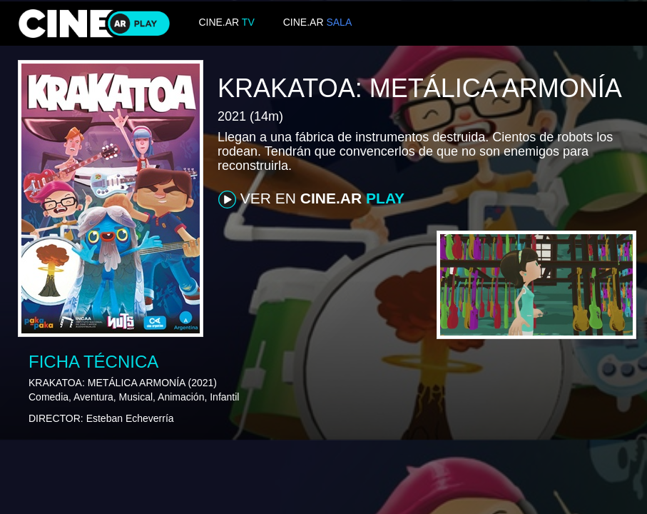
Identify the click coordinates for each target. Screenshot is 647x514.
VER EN (311, 199)
